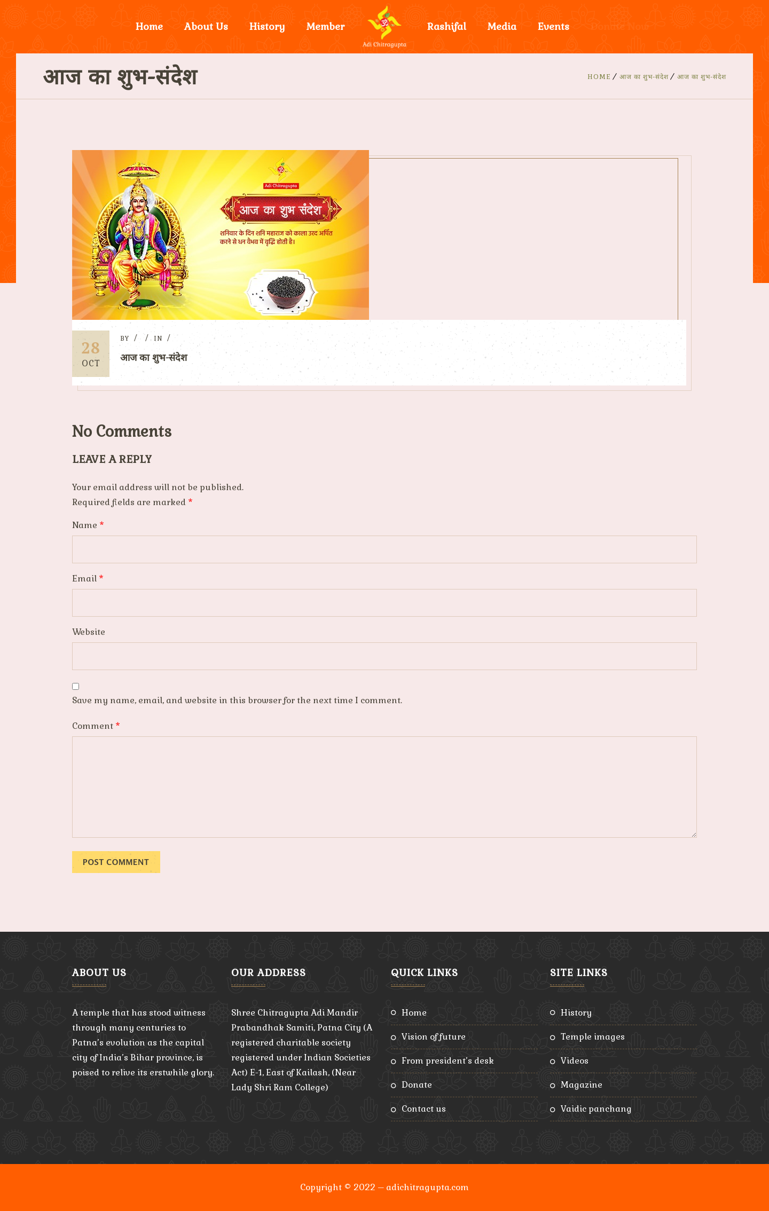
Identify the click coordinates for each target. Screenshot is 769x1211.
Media (502, 26)
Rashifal (446, 26)
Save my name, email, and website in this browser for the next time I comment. (237, 700)
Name (88, 525)
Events (553, 26)
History (267, 26)
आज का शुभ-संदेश (644, 77)
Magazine (581, 1084)
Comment (96, 726)
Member (325, 26)
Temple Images (593, 1036)
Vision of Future (434, 1036)
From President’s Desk (448, 1060)
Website (88, 632)
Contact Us (424, 1108)
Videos (574, 1060)
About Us (206, 26)
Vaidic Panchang (596, 1108)
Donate (417, 1084)
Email (88, 578)
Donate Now (620, 26)
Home (149, 26)
